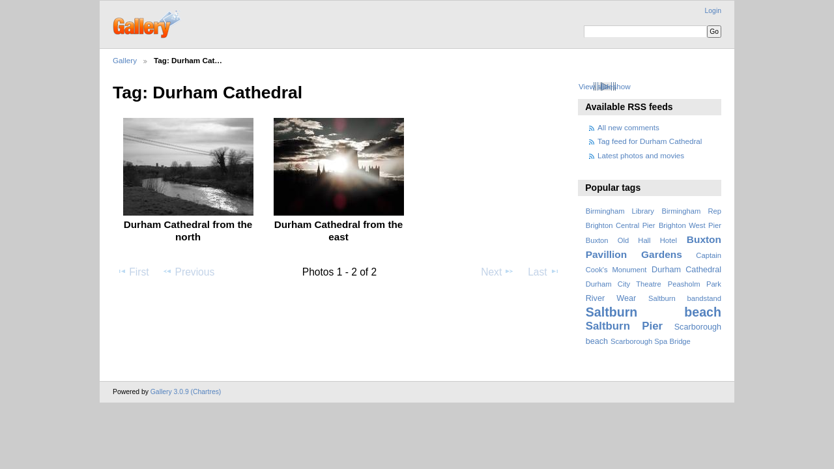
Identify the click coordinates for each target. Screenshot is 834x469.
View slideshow (605, 86)
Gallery (125, 60)
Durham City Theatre (623, 284)
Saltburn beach (653, 312)
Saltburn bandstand (684, 298)
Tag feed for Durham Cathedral (649, 141)
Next (497, 271)
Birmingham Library (620, 211)
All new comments (628, 127)
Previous (188, 271)
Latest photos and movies (640, 155)
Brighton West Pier (690, 225)
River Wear (611, 298)
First (133, 271)
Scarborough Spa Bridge (651, 341)
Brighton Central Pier (620, 225)
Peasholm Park (694, 284)
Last (544, 271)
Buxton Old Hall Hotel (631, 240)
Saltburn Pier (624, 326)
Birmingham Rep (691, 211)
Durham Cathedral (686, 269)
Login (713, 10)
